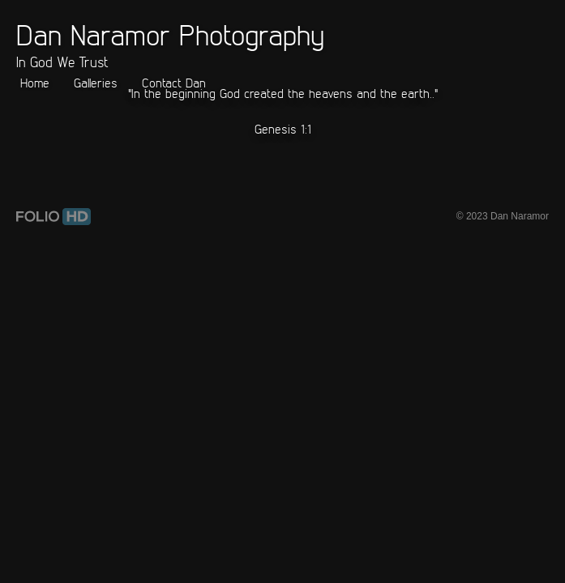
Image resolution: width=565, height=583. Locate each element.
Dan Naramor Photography (170, 34)
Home (34, 82)
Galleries (96, 82)
